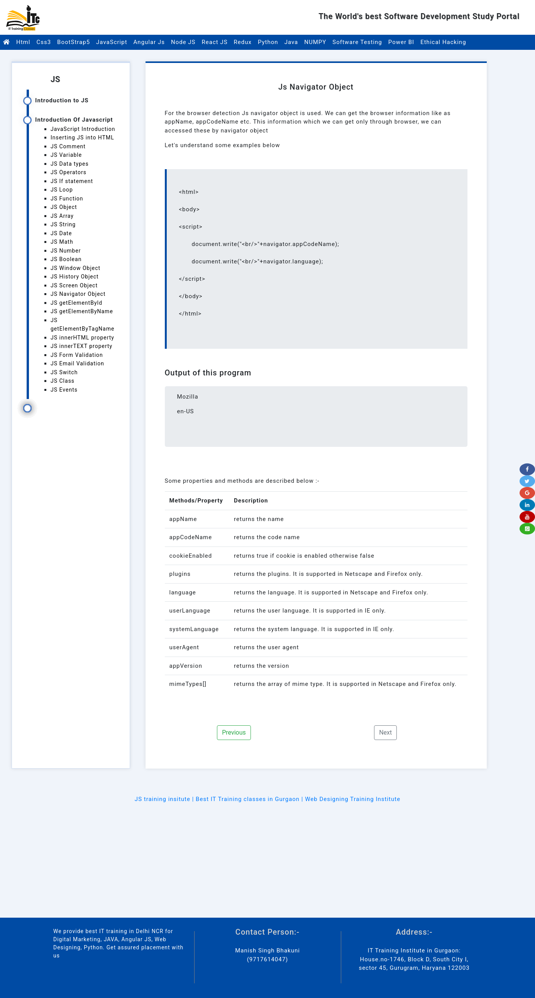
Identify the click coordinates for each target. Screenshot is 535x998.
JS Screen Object (74, 285)
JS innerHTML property (82, 337)
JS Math (62, 242)
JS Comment (68, 146)
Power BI (401, 42)
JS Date (61, 233)
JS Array (62, 216)
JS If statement (72, 181)
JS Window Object (75, 268)
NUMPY (315, 42)
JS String (63, 224)
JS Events (64, 390)
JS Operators (68, 172)
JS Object (64, 207)
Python (268, 42)
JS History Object (75, 276)
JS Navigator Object (78, 294)
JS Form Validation (77, 355)
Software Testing (357, 42)
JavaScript (111, 42)
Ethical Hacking (443, 42)
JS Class (62, 381)
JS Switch (64, 372)
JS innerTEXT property (81, 346)
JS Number (66, 251)
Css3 (43, 42)
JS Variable (66, 155)
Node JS (183, 42)
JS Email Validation (77, 363)
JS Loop (62, 190)
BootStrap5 (73, 42)
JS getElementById (76, 303)
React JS (215, 42)
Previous (234, 732)
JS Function (67, 198)
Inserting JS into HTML (82, 137)
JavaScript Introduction (83, 129)
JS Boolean (66, 259)
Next (385, 732)
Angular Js (149, 42)
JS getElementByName (82, 311)
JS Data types (70, 164)
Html (23, 42)
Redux (243, 42)
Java (291, 42)
